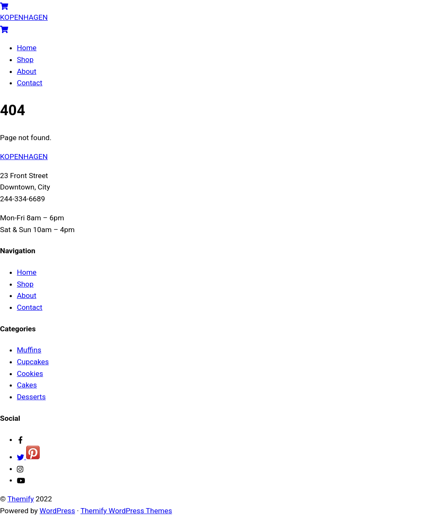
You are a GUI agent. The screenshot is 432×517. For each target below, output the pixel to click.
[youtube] (21, 480)
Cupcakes (33, 361)
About (26, 71)
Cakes (27, 385)
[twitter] (28, 456)
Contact (29, 82)
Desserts (31, 396)
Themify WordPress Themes (126, 510)
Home (27, 47)
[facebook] (20, 439)
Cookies (30, 373)
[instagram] (20, 468)
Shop (25, 59)
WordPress (57, 510)
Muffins (29, 350)
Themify (21, 499)
